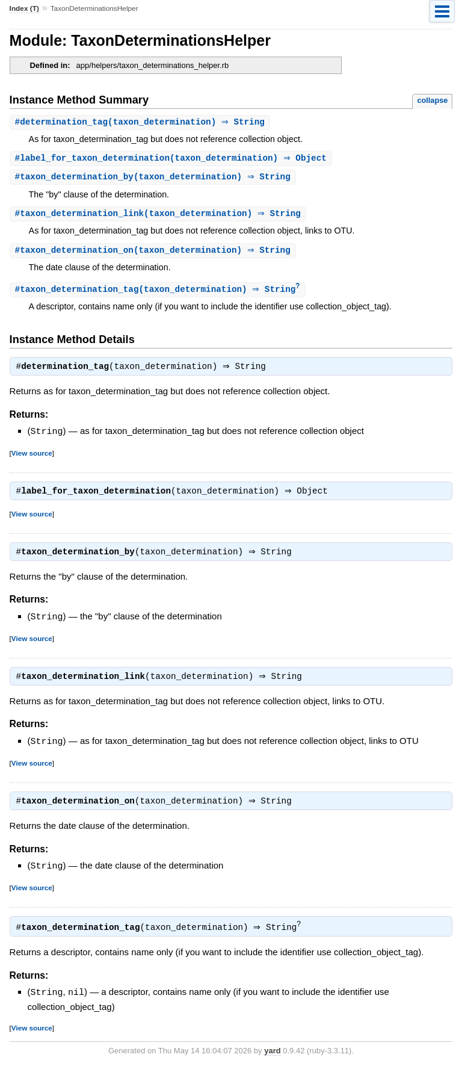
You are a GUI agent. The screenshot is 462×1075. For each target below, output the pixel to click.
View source (31, 457)
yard (272, 1057)
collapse (432, 100)
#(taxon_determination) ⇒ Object (172, 159)
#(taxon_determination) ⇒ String (141, 122)
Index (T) (24, 8)
